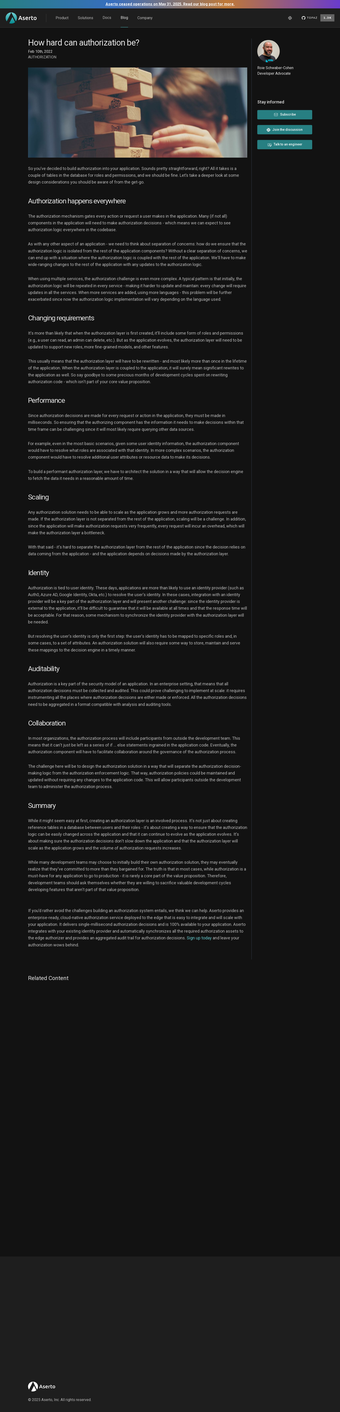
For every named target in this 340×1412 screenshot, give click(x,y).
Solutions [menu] (85, 18)
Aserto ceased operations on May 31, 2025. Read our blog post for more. (170, 4)
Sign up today (199, 937)
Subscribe (285, 114)
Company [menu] (145, 18)
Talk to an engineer (284, 144)
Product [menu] (62, 18)
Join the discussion (285, 130)
